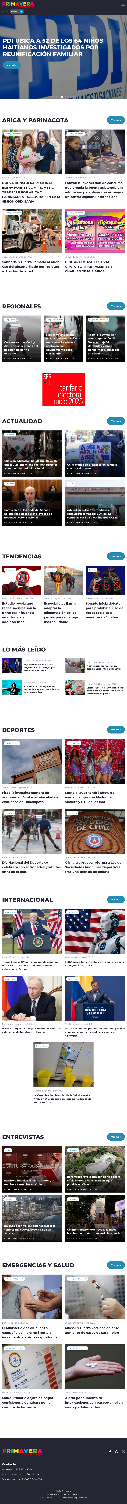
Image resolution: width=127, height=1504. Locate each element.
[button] (51, 97)
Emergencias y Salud (14, 1278)
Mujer (8, 1150)
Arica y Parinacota (13, 133)
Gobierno (10, 483)
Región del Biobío (55, 319)
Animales (51, 570)
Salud (70, 434)
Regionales (10, 319)
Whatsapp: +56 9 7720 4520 (17, 1469)
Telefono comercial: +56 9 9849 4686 (22, 1479)
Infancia (92, 570)
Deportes (10, 813)
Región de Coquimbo (98, 319)
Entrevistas (73, 1150)
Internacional (74, 743)
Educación (10, 434)
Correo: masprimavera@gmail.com (21, 1474)
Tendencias (10, 570)
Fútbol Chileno (12, 743)
